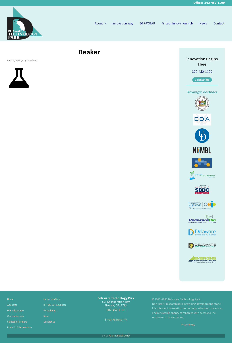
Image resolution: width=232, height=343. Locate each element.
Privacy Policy (188, 324)
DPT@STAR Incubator (55, 304)
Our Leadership (15, 316)
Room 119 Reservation (19, 327)
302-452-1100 (202, 71)
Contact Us (202, 79)
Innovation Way (52, 299)
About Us (12, 304)
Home (10, 299)
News (46, 316)
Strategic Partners (17, 321)
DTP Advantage (15, 310)
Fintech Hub (50, 310)
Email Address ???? (116, 319)
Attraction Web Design (119, 335)
